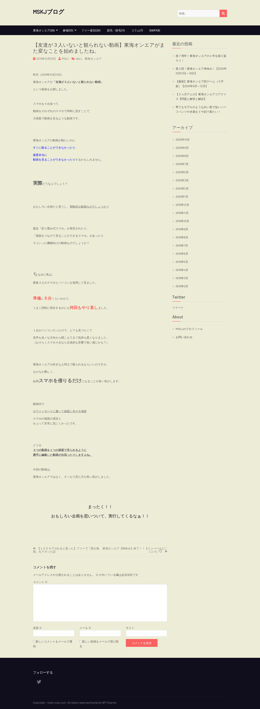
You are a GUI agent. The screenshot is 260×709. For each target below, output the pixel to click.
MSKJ (65, 58)
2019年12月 (182, 204)
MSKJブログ (48, 11)
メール (85, 627)
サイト (130, 627)
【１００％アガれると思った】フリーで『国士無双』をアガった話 (66, 550)
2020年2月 (182, 188)
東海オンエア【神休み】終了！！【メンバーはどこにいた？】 (134, 550)
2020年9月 (182, 147)
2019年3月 (182, 278)
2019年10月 (182, 221)
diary (79, 58)
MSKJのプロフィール (189, 328)
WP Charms (109, 702)
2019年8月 (182, 237)
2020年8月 (182, 155)
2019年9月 (182, 229)
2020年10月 (183, 139)
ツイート (178, 307)
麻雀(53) (68, 30)
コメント (40, 581)
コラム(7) (137, 30)
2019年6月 (182, 253)
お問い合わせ (184, 337)
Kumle (94, 702)
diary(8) (154, 30)
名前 (37, 627)
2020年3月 (182, 180)
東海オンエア (93, 58)
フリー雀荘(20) (90, 30)
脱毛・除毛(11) (116, 30)
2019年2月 (182, 286)
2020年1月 (182, 196)
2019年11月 (182, 212)
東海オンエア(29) (44, 30)
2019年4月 (182, 269)
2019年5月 (182, 261)
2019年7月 (182, 245)
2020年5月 (182, 172)
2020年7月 (182, 164)
